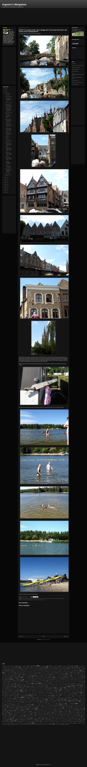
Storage (35, 713)
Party (58, 702)
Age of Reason (28, 668)
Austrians (18, 670)
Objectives (36, 699)
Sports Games (12, 712)
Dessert (77, 679)
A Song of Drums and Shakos (10, 667)
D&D (73, 678)
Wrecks (10, 724)
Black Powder (69, 671)
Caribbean (28, 675)
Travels (38, 599)
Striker (53, 713)
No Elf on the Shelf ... (7, 137)
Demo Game (59, 679)
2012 (5, 190)
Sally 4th (68, 708)
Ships (40, 710)
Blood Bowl (77, 671)
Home (43, 636)
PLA (58, 703)
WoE (51, 723)
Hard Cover (4, 689)
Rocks (3, 708)
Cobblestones (68, 676)
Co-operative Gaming (60, 676)
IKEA (58, 691)
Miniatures (18, 697)
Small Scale (4, 711)
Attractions (10, 670)
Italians (11, 692)
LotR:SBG (32, 694)
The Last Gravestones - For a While (8, 166)
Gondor (79, 686)
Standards (32, 712)
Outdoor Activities (61, 598)
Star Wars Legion (74, 712)
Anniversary (82, 668)
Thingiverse (11, 717)
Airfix (41, 668)
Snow (18, 711)
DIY (20, 680)
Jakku (24, 692)
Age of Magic (23, 668)
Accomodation (34, 667)
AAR (17, 667)
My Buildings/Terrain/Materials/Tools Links (78, 74)
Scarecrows (8, 709)
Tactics (57, 714)
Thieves (6, 717)
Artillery (52, 669)
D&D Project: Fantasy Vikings (77, 65)
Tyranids (71, 718)
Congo (28, 677)
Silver (61, 710)
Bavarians (15, 671)
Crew (34, 678)
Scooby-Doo (39, 709)
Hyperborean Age (35, 691)
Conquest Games (33, 677)
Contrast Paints (57, 677)
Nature (60, 698)
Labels (14, 693)
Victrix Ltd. (4, 720)
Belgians (36, 671)
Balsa (55, 670)
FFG (17, 684)
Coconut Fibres (74, 676)
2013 (5, 189)
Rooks (22, 708)
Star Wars (50, 712)
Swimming (34, 599)
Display (16, 680)
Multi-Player (5, 698)
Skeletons (67, 710)
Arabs (27, 669)
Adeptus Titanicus (61, 667)
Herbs (72, 689)
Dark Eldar (14, 679)
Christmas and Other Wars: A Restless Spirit (8, 105)
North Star (19, 699)
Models (30, 697)
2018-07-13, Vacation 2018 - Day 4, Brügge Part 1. (8, 158)
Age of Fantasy (16, 668)
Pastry (61, 702)
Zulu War (61, 724)
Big (46, 671)
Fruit (26, 685)
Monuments (57, 697)
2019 (5, 179)
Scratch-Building (52, 709)
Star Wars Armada (57, 712)
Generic (30, 686)
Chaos (52, 675)
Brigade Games (63, 672)
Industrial (75, 691)
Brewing (54, 672)
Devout (3, 680)
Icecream (51, 691)
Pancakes (48, 702)
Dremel (49, 680)
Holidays (45, 690)
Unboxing (79, 718)
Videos (9, 720)
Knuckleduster (10, 693)
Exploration (18, 683)
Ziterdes (38, 724)
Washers (38, 721)
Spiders (84, 711)
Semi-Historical (19, 710)
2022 (5, 91)
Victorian (81, 719)
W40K (39, 720)
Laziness (41, 693)
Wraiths (6, 724)
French (10, 685)
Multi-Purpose (11, 698)
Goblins (72, 686)
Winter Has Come (8, 102)
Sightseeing (30, 599)
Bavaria (11, 671)
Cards (21, 675)
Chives (84, 675)
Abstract (22, 667)
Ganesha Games (10, 686)
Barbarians (62, 670)
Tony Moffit (60, 717)
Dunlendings (82, 680)
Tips (48, 717)
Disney (12, 680)
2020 (5, 177)
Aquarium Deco (18, 669)
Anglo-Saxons (71, 668)
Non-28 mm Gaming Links (77, 82)
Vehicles (76, 719)
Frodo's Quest (15, 685)
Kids (42, 598)
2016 (5, 184)
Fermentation (82, 683)
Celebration (47, 675)
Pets (26, 703)
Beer (33, 671)
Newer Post (21, 636)
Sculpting (58, 709)
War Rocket (49, 720)
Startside (73, 63)
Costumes (23, 678)
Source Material (42, 711)
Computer (24, 677)
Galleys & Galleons (56, 685)
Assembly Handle (63, 669)
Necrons (77, 698)
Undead (8, 719)
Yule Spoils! (7, 94)
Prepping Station (36, 704)
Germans (39, 686)
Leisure (44, 598)
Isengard (3, 692)
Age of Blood (80, 667)
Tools (70, 717)
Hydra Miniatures (29, 691)
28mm (34, 666)
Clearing (47, 676)
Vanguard (58, 719)
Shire (43, 710)
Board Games (12, 672)
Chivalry (80, 675)
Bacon (45, 670)
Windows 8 (19, 723)
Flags (38, 684)
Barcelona (70, 670)
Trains (7, 718)
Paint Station (5, 702)
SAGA (60, 708)
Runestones (47, 708)
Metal (50, 696)
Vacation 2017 (39, 719)
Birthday (56, 671)
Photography (30, 703)
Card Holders (7, 675)
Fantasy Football (54, 683)
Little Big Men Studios (7, 694)
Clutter (54, 676)
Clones (51, 676)
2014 (5, 187)
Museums (27, 698)
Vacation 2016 (32, 719)
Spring (16, 712)
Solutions (33, 711)
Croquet (46, 678)
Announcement (4, 669)
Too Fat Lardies (66, 717)
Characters (68, 675)
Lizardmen (15, 694)
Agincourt (33, 668)
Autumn (21, 670)
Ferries (3, 684)
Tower (74, 717)
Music (31, 698)
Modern (35, 697)
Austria (14, 670)
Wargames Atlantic (58, 720)
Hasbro (43, 689)
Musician (34, 698)
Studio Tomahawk (62, 713)
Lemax (59, 693)
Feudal (10, 684)
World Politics (82, 723)
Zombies (51, 724)
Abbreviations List (75, 80)
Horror (57, 690)
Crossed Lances (51, 678)
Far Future (59, 683)
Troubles (49, 718)
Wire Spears (36, 723)
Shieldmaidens (32, 710)
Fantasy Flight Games (46, 683)
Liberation (62, 693)
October (7, 175)
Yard (26, 724)
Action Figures (50, 667)
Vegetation (72, 719)
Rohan (15, 708)
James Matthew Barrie (29, 692)
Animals (76, 668)
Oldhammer (61, 699)
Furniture (37, 685)
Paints (38, 702)
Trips (41, 718)
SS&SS (23, 712)
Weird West (59, 721)
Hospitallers (80, 690)
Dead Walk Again (31, 679)
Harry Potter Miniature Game (31, 689)
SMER (9, 711)
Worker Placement (66, 723)
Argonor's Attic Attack (76, 67)
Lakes (19, 693)
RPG (28, 708)
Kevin (64, 692)
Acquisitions (43, 667)
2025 (5, 88)
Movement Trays (82, 697)
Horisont (53, 690)
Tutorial (58, 718)
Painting (19, 702)
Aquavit (24, 669)
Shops (46, 710)
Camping (34, 598)
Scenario (19, 709)
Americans (49, 668)
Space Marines (51, 711)
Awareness (28, 670)
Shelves (28, 710)
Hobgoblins (41, 690)
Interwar (79, 691)
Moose (61, 697)
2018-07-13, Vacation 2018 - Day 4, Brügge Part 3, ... (8, 144)
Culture (70, 678)
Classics (44, 676)
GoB (67, 686)
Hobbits (32, 690)
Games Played (77, 685)
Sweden (33, 714)
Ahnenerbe (38, 668)
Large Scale (27, 693)
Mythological (43, 698)
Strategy (50, 713)
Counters (27, 678)
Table (53, 714)
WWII (15, 724)
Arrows (47, 669)
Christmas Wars (15, 676)
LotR (27, 694)
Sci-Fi (33, 709)
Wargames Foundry (72, 720)
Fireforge (30, 684)
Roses (25, 708)
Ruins (31, 708)
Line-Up (72, 693)
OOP (75, 699)
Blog (73, 671)
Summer (68, 713)
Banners (58, 670)
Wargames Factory (65, 720)
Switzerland (42, 714)
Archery (34, 669)
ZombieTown (57, 724)
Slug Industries (81, 710)
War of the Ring (43, 720)
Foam (49, 684)
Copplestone (82, 677)
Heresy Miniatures (77, 689)
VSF (32, 720)
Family (39, 598)
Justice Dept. (54, 692)
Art (49, 669)
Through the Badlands (25, 717)
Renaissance (25, 599)
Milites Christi (7, 697)
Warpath (34, 721)
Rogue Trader (7, 708)
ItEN (16, 692)
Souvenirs (46, 711)
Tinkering (45, 717)
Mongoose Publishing (45, 697)
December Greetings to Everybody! (8, 162)
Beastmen (26, 671)
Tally (60, 714)
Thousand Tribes (17, 717)
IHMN (55, 691)
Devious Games (81, 679)
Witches (41, 723)
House (84, 690)
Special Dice (76, 711)
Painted (16, 702)
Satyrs (83, 708)
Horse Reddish (71, 690)
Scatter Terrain (13, 709)
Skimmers (71, 710)
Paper (52, 702)
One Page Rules (69, 699)
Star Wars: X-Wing (7, 713)
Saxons (3, 709)
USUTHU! (19, 719)
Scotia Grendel (45, 709)
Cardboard (17, 675)
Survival (7, 714)
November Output (8, 141)
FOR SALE (58, 684)
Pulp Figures (70, 704)
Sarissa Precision (78, 708)
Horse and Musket (64, 690)
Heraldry (68, 689)
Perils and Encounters (6, 703)
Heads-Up (58, 689)
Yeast (29, 724)
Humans (18, 691)
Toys (80, 717)
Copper (78, 677)
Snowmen (22, 711)
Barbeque (66, 670)
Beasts (30, 671)
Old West (55, 699)
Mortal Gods (72, 697)
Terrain (21, 715)
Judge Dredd (44, 692)
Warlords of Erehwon (16, 721)
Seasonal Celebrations (71, 709)
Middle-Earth (70, 696)
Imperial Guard (62, 691)
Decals (41, 679)
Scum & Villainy (63, 709)
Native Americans (55, 698)
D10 (83, 678)
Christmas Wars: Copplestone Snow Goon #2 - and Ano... (8, 121)
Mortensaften (77, 697)
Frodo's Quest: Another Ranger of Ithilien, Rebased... (8, 170)
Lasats (34, 693)
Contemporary (50, 677)
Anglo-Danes (65, 668)
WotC (3, 724)
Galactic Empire (42, 685)
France (80, 684)
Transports (21, 718)
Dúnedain (65, 680)
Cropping (42, 678)
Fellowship (63, 683)
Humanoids (14, 691)
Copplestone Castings (6, 678)
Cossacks (19, 678)
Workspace (77, 723)
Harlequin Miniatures (15, 689)
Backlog (41, 670)
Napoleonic (49, 698)
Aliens (45, 668)
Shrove (49, 710)
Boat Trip (18, 672)
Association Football (70, 669)
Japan (34, 692)
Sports (7, 712)
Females (71, 683)
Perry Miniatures (14, 703)
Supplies (3, 714)
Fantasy (36, 683)
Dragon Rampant (29, 680)
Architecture (24, 598)
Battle (4, 671)
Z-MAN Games (33, 724)
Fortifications (71, 684)
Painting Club (26, 702)
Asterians (76, 669)
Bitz (59, 671)
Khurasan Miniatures (69, 692)
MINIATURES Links (75, 69)
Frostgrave (22, 685)
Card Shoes (12, 675)
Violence (29, 720)
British (69, 672)
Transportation (16, 718)
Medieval (47, 598)
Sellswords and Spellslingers (8, 710)
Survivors (12, 714)
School (30, 709)
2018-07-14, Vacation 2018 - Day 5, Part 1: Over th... (8, 134)
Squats (19, 712)
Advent (67, 667)
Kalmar (58, 692)
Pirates (54, 703)
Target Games (65, 714)
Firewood (34, 684)
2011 (5, 192)
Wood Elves (59, 723)
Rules (34, 708)
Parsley (55, 702)
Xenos (24, 724)
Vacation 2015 (25, 719)
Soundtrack (37, 711)
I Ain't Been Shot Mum (45, 691)
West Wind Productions (75, 721)
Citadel (30, 676)
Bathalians (83, 670)
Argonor (11, 29)
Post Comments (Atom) (46, 639)
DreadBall (45, 680)
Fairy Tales (25, 683)
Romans (19, 708)
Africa (70, 667)
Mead (23, 696)
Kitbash (5, 693)
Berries (43, 671)
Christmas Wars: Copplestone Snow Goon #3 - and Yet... (8, 110)
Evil (2, 683)
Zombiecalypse (47, 724)
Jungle (49, 692)
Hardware (9, 689)
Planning (62, 703)
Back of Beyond (37, 670)
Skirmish (75, 710)
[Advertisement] (38, 16)
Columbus (3, 677)
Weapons (43, 721)
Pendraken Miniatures (66, 702)
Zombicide (42, 724)
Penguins (71, 702)
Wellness (63, 721)
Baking (52, 670)
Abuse (25, 667)
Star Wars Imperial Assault (65, 712)
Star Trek (37, 712)
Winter (26, 723)
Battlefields (7, 671)
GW (63, 687)
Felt (67, 683)
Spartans (72, 711)
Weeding (47, 721)
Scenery (24, 709)
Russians (51, 708)
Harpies (20, 689)
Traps (25, 718)
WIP (30, 723)
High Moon (12, 690)
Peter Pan (23, 703)
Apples (13, 669)
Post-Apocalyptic (9, 704)
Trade (83, 717)
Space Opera (57, 711)
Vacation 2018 (42, 599)
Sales (65, 708)
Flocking (41, 684)
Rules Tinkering (40, 708)
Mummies (22, 698)
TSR (52, 718)
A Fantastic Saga (72, 665)
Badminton (48, 670)
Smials (15, 711)
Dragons (35, 680)
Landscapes (23, 693)
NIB (14, 699)
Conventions (64, 677)
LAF (16, 693)
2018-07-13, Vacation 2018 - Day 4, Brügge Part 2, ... (8, 154)
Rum (44, 708)
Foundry (76, 684)
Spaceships (63, 711)
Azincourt (32, 670)
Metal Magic (56, 696)
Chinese (76, 675)
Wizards (44, 723)
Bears (23, 671)
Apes (10, 669)
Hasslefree (47, 689)
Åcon (38, 667)
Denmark (67, 679)
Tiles (41, 717)
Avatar (25, 670)
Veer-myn (62, 719)
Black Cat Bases (63, 671)
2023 (5, 90)
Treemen (34, 718)
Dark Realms (26, 679)
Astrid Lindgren (81, 669)
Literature (83, 693)
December (7, 93)
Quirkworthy (79, 704)
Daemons (3, 679)
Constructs (39, 677)
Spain (68, 711)
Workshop (71, 723)
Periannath (82, 702)
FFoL (20, 684)
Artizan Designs (57, 669)
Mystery (39, 698)
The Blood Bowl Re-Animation (76, 30)
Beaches (19, 671)
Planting (68, 703)
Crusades (56, 678)
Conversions (70, 677)
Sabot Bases (56, 708)
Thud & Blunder (31, 717)
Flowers (45, 684)
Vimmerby (21, 720)
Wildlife (10, 723)
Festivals (6, 684)
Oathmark (31, 699)
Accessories (29, 667)
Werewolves (68, 721)
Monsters (51, 697)
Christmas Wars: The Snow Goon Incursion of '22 (8, 125)
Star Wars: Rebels (82, 712)
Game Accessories (63, 685)
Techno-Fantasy (75, 714)
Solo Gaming (27, 711)
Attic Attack (4, 670)
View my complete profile (8, 44)
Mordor (64, 697)
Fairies (22, 683)
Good (83, 686)
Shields (36, 710)
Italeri (8, 692)
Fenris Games (76, 683)
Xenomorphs (19, 724)
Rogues (11, 708)
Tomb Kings (56, 717)
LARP (31, 693)
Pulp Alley (64, 704)
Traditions (3, 718)
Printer (49, 704)
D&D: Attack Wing (78, 678)
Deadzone (37, 679)
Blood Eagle (82, 671)
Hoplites (49, 690)
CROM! (38, 678)
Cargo (25, 675)
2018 (5, 180)
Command (7, 677)
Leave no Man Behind (47, 693)
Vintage (26, 720)
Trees (37, 718)
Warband (53, 720)
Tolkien (51, 717)
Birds (53, 671)
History (23, 690)
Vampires (54, 719)
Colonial (81, 676)
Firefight (26, 684)
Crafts (31, 678)
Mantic (59, 694)
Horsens (76, 690)
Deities (55, 679)
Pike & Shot (35, 703)
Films (23, 684)
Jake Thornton (20, 692)
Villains (18, 720)
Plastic (72, 703)
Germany (44, 686)
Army (43, 669)
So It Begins (7, 139)
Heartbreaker (64, 689)
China (73, 675)
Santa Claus (72, 708)
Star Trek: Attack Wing (43, 712)
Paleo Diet (43, 702)
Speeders (80, 711)
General (25, 686)
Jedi (40, 692)
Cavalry (43, 675)
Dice (6, 680)
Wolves (55, 723)
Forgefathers (67, 684)
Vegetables (67, 719)
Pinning (51, 703)
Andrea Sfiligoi (59, 668)
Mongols (39, 697)
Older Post (66, 636)
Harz (40, 689)
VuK (35, 720)
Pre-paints (24, 704)
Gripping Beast (51, 687)
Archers (30, 669)
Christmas (9, 676)
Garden (18, 686)
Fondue (52, 684)
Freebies (6, 685)
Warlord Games (7, 721)
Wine (23, 723)
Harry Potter (24, 689)
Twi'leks (61, 718)
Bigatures (50, 671)
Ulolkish (75, 718)
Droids (58, 680)
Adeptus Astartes (56, 667)
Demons (63, 679)
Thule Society (37, 717)
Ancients (53, 668)
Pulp (58, 704)
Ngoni (12, 699)
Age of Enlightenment (10, 668)
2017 (5, 182)
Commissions (13, 677)
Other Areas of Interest (54, 598)
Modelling (26, 697)
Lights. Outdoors (67, 693)
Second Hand (80, 709)
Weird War (55, 721)
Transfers (10, 718)
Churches (25, 676)
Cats (40, 675)
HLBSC (28, 690)
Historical (18, 690)
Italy (13, 692)
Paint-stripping (10, 702)
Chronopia (21, 676)
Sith (63, 710)
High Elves (7, 690)
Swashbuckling (27, 714)
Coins (78, 676)
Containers (43, 677)
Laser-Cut (38, 693)
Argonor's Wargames (14, 4)
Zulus (66, 724)
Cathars (37, 675)
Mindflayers (12, 697)
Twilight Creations (66, 718)
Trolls (45, 718)
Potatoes (15, 704)
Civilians (39, 676)
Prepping (29, 704)
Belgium (27, 598)
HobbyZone (36, 690)
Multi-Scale (17, 698)
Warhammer (78, 720)
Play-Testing (80, 703)
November (7, 173)
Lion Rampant (78, 693)
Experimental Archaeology (9, 683)
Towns (77, 717)
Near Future (72, 698)
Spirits (4, 712)
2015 (5, 185)
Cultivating (66, 678)
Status (29, 713)
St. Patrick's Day (27, 712)
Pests (19, 703)
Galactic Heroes (49, 685)
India (66, 691)
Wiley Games (15, 723)
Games (69, 685)
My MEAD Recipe (75, 84)
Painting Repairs (33, 702)
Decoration (50, 679)
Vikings (12, 720)
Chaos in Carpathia (62, 675)
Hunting (24, 691)
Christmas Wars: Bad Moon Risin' (8, 116)
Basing (77, 670)
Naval (64, 698)
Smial (12, 711)
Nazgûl (68, 698)
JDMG (37, 692)
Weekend (50, 721)
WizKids (48, 723)
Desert (71, 679)
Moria (67, 697)
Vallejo (51, 719)
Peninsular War (76, 702)
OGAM (44, 699)
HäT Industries (53, 689)
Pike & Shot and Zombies (43, 703)
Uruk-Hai (13, 719)
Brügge (30, 598)
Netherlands (82, 698)
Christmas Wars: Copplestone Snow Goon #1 (8, 129)
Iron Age (82, 691)
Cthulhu (61, 678)
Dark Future (19, 679)
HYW (40, 691)
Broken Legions (74, 672)
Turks (55, 718)
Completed (18, 677)
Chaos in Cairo (56, 675)
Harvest (37, 689)
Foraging (62, 684)
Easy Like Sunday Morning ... (8, 113)
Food (55, 684)
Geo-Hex (35, 686)
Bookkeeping (33, 672)
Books (37, 672)
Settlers (25, 710)
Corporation (14, 678)
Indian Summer (70, 691)
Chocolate (4, 676)
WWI (12, 724)
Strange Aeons (44, 713)
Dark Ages (8, 679)
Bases (74, 670)
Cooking (74, 677)
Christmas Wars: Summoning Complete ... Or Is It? (8, 100)
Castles (33, 675)
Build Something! (75, 71)
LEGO (52, 693)
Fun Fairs (29, 685)
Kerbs (61, 692)
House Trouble (6, 691)
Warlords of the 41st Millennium (27, 721)
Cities (37, 598)
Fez (13, 684)
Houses (10, 691)
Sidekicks (53, 710)
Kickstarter (75, 692)
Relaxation (21, 599)
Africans (74, 667)
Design (74, 679)
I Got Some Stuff (8, 96)
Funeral (33, 685)
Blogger (49, 764)
